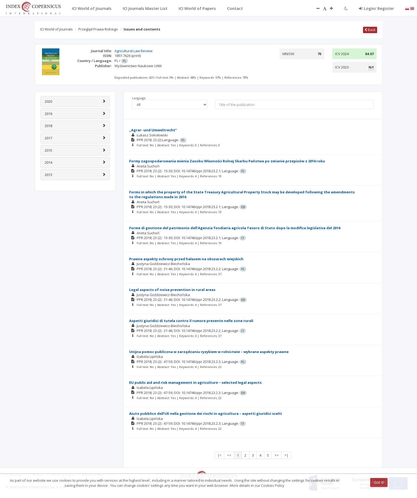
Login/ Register (376, 8)
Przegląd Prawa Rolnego (98, 29)
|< (219, 455)
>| (286, 455)
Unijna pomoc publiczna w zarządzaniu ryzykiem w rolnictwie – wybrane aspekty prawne (209, 351)
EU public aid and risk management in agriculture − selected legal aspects (195, 382)
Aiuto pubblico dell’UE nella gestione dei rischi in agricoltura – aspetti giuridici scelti (205, 413)
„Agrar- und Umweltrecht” (153, 130)
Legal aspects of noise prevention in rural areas (172, 289)
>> (276, 455)
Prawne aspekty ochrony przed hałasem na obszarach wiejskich (186, 258)
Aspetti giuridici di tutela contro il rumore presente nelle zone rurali (191, 320)
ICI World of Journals (56, 29)
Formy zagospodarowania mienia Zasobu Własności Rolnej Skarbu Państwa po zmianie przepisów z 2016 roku (227, 161)
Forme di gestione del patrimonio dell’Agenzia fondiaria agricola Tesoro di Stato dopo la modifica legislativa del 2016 (234, 227)
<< (229, 455)
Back (370, 29)
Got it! (379, 482)
